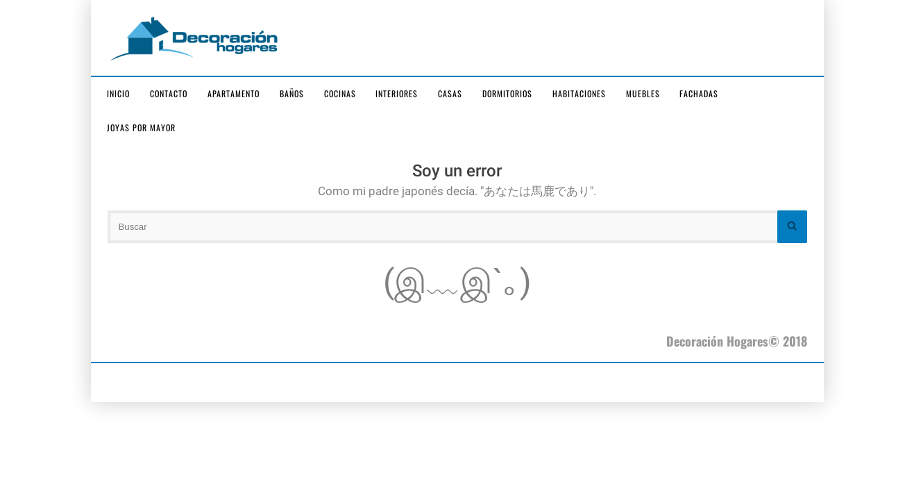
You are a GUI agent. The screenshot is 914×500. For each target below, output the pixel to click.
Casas (450, 93)
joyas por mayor (141, 127)
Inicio (118, 93)
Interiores (396, 93)
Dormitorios (507, 93)
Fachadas (698, 93)
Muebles (643, 93)
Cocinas (340, 93)
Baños (292, 93)
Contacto (168, 93)
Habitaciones (579, 93)
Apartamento (234, 93)
